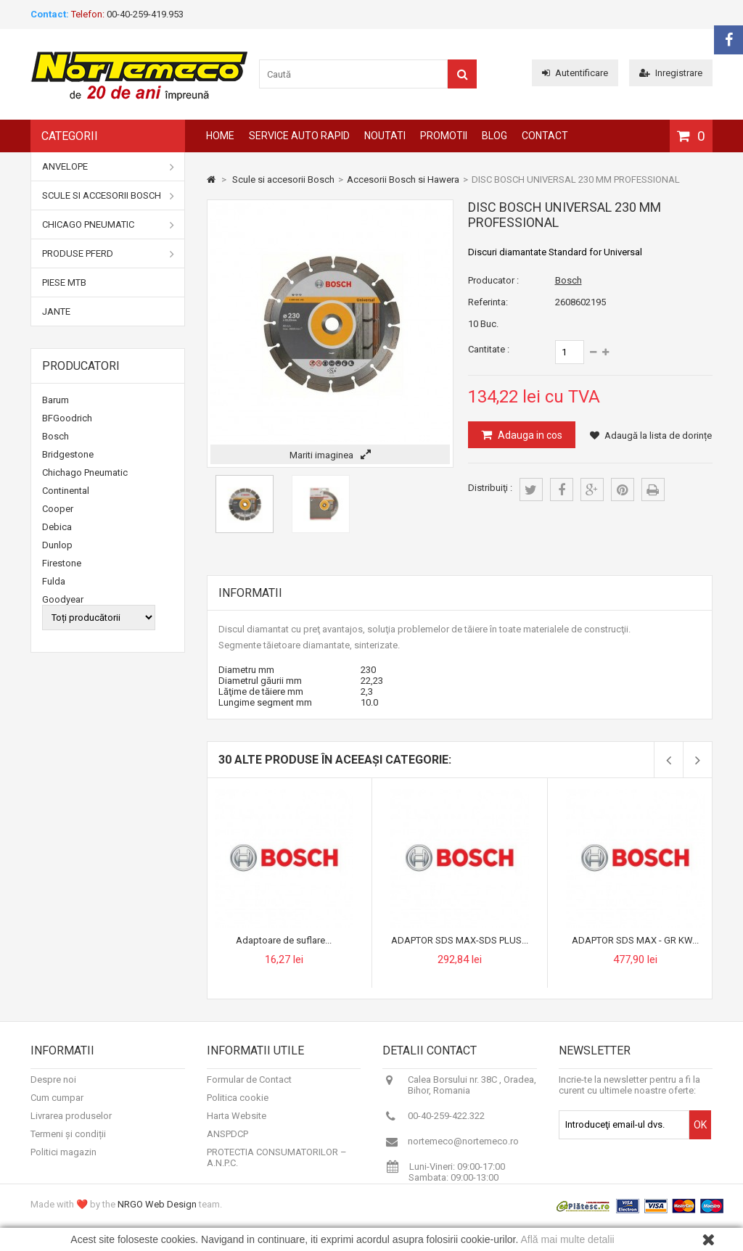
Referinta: (488, 302)
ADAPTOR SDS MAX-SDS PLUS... (459, 940)
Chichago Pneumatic (85, 472)
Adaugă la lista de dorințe (651, 435)
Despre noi (53, 1088)
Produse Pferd (108, 254)
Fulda (53, 581)
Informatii (250, 593)
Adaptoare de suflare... (284, 940)
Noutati (385, 135)
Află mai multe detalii (568, 1239)
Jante (56, 311)
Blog (494, 135)
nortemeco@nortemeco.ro (463, 1150)
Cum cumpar (56, 1107)
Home (220, 135)
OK (700, 1134)
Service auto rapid (299, 135)
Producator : (493, 280)
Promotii (443, 135)
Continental (65, 490)
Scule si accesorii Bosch (108, 196)
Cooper (57, 508)
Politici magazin (63, 1161)
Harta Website (236, 1125)
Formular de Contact (249, 1088)
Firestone (61, 563)
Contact (545, 135)
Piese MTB (64, 282)
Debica (57, 526)
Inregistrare (670, 72)
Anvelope (108, 167)
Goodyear (62, 599)
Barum (55, 400)
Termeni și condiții (68, 1143)
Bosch (55, 436)
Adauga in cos (529, 435)
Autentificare (575, 72)
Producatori (81, 366)
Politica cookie (237, 1107)
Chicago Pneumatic (108, 225)
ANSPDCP (227, 1143)
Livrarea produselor (71, 1125)
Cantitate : (488, 349)
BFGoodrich (67, 418)
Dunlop (57, 545)
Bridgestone (68, 454)
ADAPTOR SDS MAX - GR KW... (635, 940)
